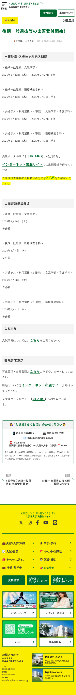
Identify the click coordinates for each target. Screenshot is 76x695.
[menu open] (4, 6)
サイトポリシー (42, 676)
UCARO (35, 155)
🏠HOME (19, 41)
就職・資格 (46, 541)
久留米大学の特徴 (11, 528)
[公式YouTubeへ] (45, 509)
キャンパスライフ (11, 541)
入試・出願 (9, 535)
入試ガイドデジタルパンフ (62, 559)
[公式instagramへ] (30, 509)
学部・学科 (46, 528)
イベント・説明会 (49, 535)
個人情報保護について (62, 676)
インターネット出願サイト (18, 162)
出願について (68, 6)
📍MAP (62, 432)
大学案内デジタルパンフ (38, 559)
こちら (34, 336)
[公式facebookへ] (37, 509)
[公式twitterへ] (22, 509)
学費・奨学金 (10, 548)
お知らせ (28, 41)
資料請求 (52, 6)
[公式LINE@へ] (54, 509)
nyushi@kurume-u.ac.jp (40, 425)
